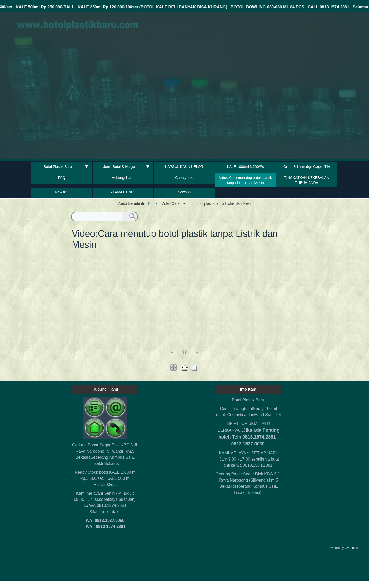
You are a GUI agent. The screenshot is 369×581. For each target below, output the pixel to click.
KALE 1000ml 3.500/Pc (245, 167)
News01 (61, 192)
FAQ (61, 178)
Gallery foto (184, 178)
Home (152, 203)
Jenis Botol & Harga (119, 167)
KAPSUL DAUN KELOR (184, 167)
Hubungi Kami (123, 178)
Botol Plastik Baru (58, 167)
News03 (184, 192)
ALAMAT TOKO (123, 192)
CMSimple (352, 548)
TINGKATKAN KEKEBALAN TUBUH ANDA (306, 180)
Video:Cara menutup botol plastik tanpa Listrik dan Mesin (245, 180)
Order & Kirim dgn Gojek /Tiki (306, 167)
